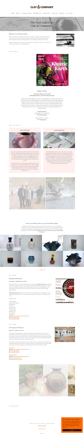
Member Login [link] (42, 428)
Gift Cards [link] (69, 13)
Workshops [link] (46, 13)
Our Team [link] (54, 13)
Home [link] (12, 13)
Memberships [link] (37, 13)
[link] (42, 7)
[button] (42, 269)
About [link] (18, 13)
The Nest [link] (62, 13)
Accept (72, 430)
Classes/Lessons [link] (27, 13)
